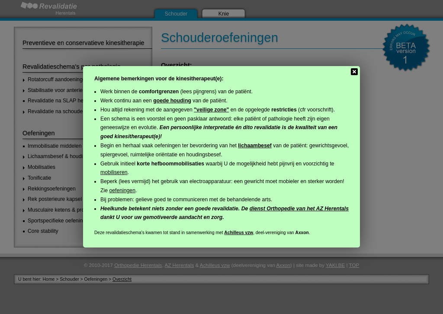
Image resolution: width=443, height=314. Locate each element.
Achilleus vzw (238, 232)
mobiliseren (114, 172)
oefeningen (122, 190)
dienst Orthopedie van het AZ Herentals (299, 209)
